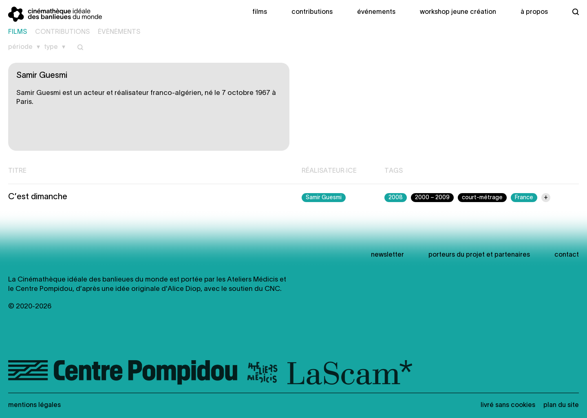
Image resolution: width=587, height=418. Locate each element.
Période (20, 47)
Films (259, 12)
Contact (566, 255)
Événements (376, 12)
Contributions (312, 12)
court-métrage (482, 197)
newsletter (387, 255)
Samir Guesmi (324, 197)
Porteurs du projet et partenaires (479, 255)
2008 (395, 197)
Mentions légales (34, 405)
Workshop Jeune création (458, 12)
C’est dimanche (37, 197)
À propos (534, 12)
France (524, 197)
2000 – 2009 (432, 197)
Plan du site (561, 405)
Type (51, 47)
